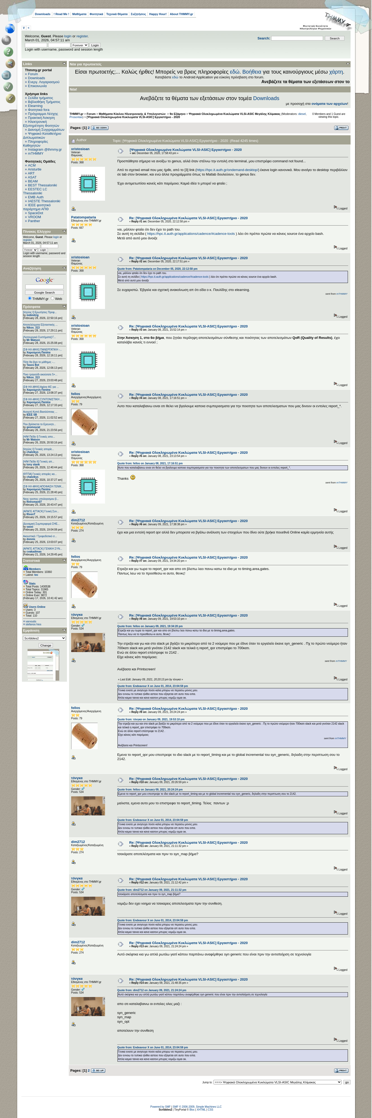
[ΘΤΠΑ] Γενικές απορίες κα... (40, 474)
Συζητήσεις (138, 14)
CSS (210, 1109)
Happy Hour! (158, 14)
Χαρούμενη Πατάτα (38, 352)
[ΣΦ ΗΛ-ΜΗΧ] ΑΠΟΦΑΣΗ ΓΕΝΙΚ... (43, 486)
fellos (75, 394)
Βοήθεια (251, 72)
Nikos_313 (32, 327)
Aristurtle (34, 169)
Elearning (35, 106)
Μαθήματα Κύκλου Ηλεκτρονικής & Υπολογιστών (132, 113)
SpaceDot (35, 213)
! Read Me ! (61, 14)
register (82, 36)
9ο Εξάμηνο (177, 113)
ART (31, 173)
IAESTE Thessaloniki (44, 201)
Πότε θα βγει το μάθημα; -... (39, 362)
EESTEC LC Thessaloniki (35, 191)
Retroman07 (34, 501)
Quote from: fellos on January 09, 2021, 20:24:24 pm (150, 789)
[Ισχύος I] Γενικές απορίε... (38, 449)
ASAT (32, 177)
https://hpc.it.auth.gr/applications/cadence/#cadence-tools (191, 234)
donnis (30, 539)
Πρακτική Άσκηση (41, 118)
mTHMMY (36, 153)
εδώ (234, 72)
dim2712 (78, 520)
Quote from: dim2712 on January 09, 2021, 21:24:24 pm (151, 990)
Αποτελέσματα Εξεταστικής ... (40, 324)
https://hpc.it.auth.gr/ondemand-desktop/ (227, 170)
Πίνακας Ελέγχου (37, 232)
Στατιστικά (31, 561)
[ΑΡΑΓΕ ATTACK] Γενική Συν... (41, 511)
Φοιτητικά (96, 14)
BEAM (33, 181)
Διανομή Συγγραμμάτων (46, 130)
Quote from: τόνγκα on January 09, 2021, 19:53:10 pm (150, 719)
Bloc (191, 1109)
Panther (34, 221)
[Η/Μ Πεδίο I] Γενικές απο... (39, 436)
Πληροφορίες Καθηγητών (35, 143)
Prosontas (76, 117)
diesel (302, 113)
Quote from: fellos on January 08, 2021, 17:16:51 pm (150, 463)
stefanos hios (33, 624)
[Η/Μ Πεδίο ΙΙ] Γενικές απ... (38, 461)
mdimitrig (32, 315)
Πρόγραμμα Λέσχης (43, 114)
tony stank (33, 464)
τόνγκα (77, 615)
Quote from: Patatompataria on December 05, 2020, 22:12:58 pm (157, 268)
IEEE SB (31, 414)
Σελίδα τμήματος (40, 98)
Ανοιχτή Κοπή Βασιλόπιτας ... (40, 411)
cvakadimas (34, 551)
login (67, 36)
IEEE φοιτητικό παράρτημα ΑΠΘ (37, 207)
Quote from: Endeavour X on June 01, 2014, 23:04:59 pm (152, 686)
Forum (33, 74)
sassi (29, 526)
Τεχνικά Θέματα (117, 14)
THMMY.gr (76, 113)
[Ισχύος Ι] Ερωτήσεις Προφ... (40, 312)
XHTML (201, 1109)
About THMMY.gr (181, 14)
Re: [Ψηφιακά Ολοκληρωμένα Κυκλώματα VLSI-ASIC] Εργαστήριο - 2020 (188, 218)
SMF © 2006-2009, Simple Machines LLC (197, 1106)
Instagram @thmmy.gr (45, 149)
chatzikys (32, 452)
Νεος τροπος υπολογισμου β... (41, 498)
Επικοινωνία (37, 86)
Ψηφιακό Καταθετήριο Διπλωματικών (42, 136)
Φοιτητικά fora (38, 110)
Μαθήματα (79, 14)
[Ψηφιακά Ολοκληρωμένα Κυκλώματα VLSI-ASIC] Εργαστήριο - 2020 (133, 117)
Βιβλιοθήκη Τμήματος (44, 102)
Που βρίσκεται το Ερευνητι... (39, 424)
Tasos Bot (32, 364)
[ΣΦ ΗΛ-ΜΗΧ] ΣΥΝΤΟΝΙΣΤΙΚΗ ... (42, 399)
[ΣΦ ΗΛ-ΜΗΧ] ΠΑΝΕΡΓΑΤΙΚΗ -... (42, 349)
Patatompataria (83, 217)
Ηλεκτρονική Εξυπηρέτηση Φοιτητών (41, 124)
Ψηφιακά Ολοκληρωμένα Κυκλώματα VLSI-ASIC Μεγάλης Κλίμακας (235, 113)
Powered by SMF (160, 1106)
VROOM (34, 217)
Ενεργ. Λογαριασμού (44, 82)
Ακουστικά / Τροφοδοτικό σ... (40, 536)
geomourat (33, 427)
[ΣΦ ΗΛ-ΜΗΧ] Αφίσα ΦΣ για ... (41, 386)
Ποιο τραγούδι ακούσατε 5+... (40, 374)
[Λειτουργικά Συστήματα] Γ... (39, 337)
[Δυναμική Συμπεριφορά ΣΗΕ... (41, 523)
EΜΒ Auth (36, 197)
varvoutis (31, 621)
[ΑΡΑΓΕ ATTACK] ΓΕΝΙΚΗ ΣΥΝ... (42, 548)
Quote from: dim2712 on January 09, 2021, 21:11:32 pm (151, 889)
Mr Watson (33, 340)
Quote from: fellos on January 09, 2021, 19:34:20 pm (150, 626)
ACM (32, 165)
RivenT (30, 514)
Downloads (43, 14)
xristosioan (80, 149)
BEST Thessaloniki (42, 185)
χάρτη (336, 72)
